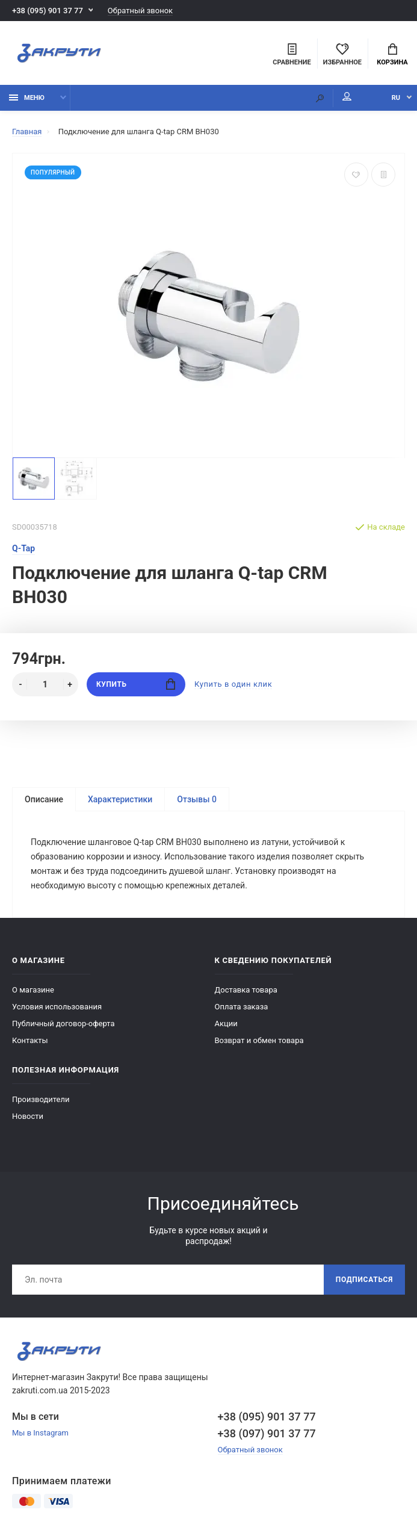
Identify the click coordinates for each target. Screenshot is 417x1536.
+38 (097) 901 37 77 (267, 1433)
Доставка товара (246, 989)
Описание (44, 799)
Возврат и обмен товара (259, 1040)
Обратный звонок (140, 10)
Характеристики (120, 799)
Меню (27, 98)
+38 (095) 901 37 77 (47, 10)
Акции (226, 1023)
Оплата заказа (241, 1006)
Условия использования (57, 1006)
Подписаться (364, 1279)
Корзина (392, 54)
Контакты (30, 1040)
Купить (135, 684)
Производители (41, 1099)
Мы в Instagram (40, 1432)
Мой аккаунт (346, 96)
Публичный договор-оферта (63, 1023)
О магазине (33, 989)
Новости (27, 1116)
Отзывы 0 (197, 799)
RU (396, 98)
